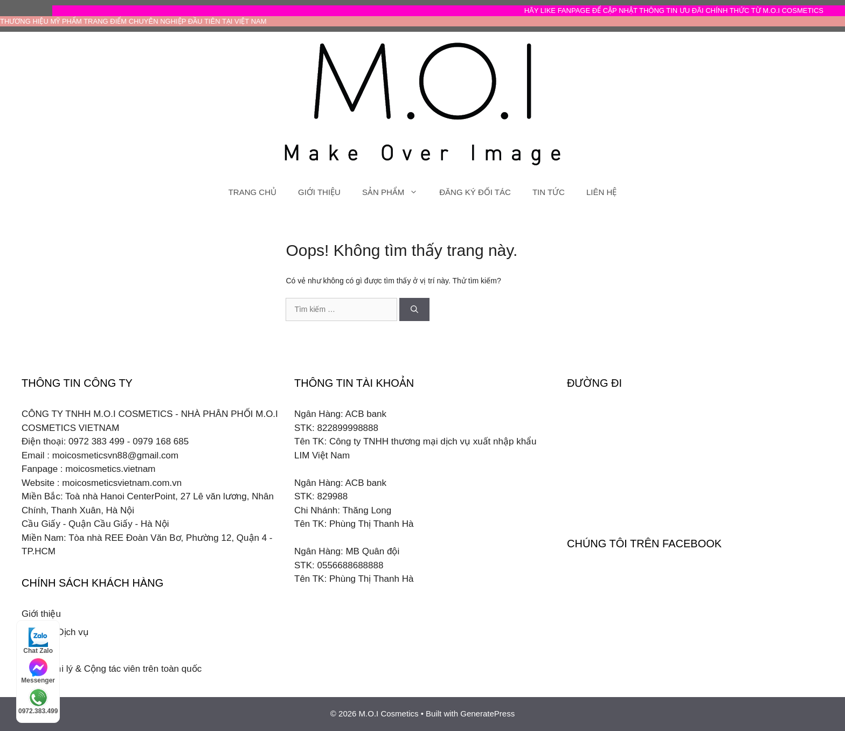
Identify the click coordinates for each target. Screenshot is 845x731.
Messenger (38, 671)
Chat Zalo (38, 641)
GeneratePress (487, 713)
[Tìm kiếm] (414, 309)
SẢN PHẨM (395, 192)
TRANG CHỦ (252, 192)
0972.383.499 (38, 701)
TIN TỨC (548, 192)
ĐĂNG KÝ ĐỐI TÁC (475, 192)
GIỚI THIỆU (319, 192)
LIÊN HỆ (601, 192)
